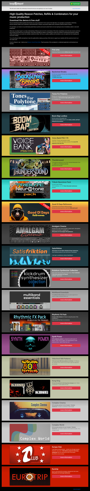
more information (76, 8)
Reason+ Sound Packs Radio (34, 42)
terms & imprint (76, 489)
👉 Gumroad (75, 4)
